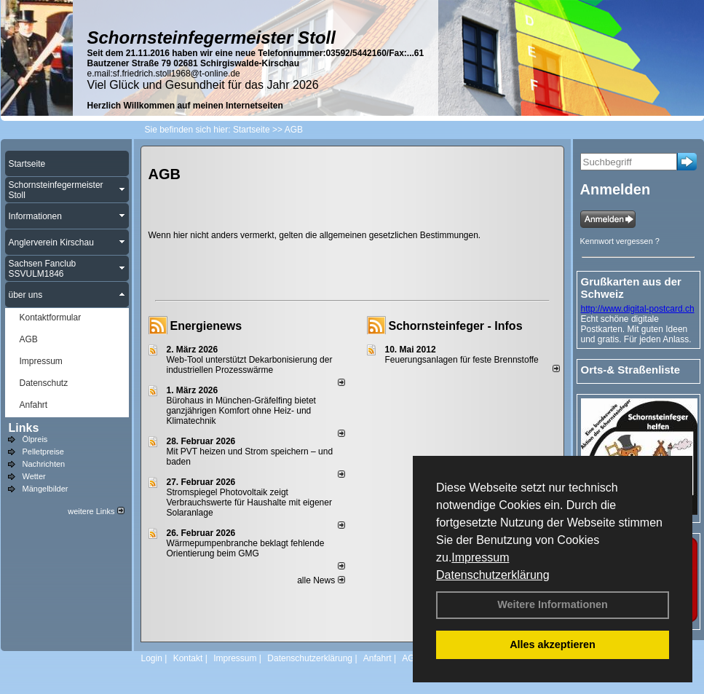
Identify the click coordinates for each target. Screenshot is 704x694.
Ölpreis (35, 439)
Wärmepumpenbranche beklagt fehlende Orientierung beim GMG (246, 548)
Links (24, 428)
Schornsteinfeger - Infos (456, 326)
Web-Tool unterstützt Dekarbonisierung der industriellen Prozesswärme (250, 365)
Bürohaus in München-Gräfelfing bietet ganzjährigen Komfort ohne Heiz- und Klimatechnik (241, 410)
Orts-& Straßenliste (631, 369)
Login (151, 658)
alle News (320, 580)
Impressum (480, 557)
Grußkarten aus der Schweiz (631, 287)
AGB (411, 658)
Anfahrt (377, 658)
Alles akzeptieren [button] (553, 644)
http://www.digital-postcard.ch (638, 309)
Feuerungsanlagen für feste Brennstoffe (462, 360)
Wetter (34, 476)
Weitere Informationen (552, 604)
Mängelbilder (45, 488)
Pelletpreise (43, 451)
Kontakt (188, 658)
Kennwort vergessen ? (620, 241)
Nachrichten (44, 464)
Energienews (206, 326)
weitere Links (96, 511)
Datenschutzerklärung (493, 575)
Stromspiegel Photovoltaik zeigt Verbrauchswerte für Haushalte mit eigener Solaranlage (249, 502)
